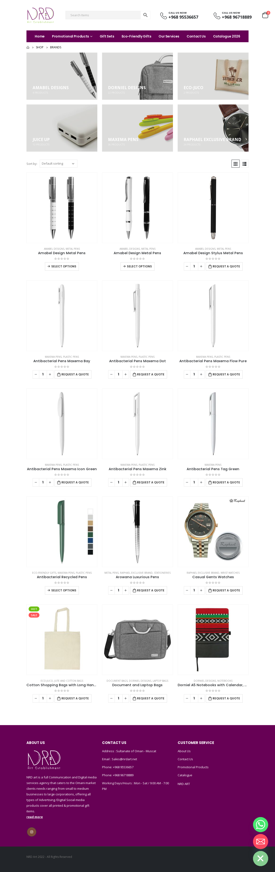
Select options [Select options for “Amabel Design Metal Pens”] (63, 266)
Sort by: (31, 164)
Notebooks (224, 680)
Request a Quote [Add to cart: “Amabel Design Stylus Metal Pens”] (226, 266)
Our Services (169, 36)
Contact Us (196, 36)
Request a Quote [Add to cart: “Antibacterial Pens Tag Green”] (226, 482)
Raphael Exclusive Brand (136, 572)
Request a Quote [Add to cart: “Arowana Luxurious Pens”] (150, 590)
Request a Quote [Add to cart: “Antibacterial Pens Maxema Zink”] (150, 482)
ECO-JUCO (47, 680)
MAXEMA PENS (53, 356)
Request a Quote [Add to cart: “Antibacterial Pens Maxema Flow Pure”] (226, 374)
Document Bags (117, 680)
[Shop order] (58, 164)
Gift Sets (107, 36)
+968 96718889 (123, 775)
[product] (62, 208)
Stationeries (162, 572)
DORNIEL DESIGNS (140, 680)
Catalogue (185, 775)
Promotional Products (70, 36)
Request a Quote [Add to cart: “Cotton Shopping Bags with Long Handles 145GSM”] (75, 698)
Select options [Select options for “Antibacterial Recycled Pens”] (63, 590)
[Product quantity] (194, 266)
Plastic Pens (71, 356)
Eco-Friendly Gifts (136, 36)
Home (40, 36)
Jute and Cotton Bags (68, 680)
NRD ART (184, 784)
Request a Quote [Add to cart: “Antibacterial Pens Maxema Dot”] (150, 374)
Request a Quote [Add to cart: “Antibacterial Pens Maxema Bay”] (75, 374)
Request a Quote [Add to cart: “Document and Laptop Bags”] (150, 698)
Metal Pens (73, 248)
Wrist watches (230, 572)
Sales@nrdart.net (124, 759)
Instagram (31, 832)
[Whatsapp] (260, 824)
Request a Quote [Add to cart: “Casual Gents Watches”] (226, 590)
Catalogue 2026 (226, 36)
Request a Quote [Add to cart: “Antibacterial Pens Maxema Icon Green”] (75, 482)
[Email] (260, 841)
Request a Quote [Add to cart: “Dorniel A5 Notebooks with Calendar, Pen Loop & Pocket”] (226, 698)
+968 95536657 (123, 767)
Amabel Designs (54, 248)
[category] (61, 76)
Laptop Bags (160, 680)
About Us (184, 751)
